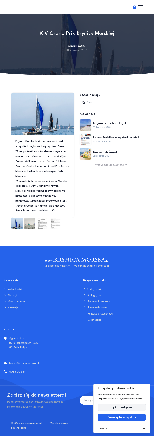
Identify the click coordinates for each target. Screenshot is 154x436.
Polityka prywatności (98, 313)
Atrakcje (11, 307)
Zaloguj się (92, 295)
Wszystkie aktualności (111, 165)
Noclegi (10, 295)
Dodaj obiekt (93, 289)
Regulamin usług (95, 307)
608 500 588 (17, 371)
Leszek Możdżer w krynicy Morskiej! (116, 137)
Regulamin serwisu (96, 301)
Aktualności (13, 289)
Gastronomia (14, 301)
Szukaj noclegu (90, 95)
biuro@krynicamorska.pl (24, 363)
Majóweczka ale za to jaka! (111, 123)
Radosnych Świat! (105, 152)
